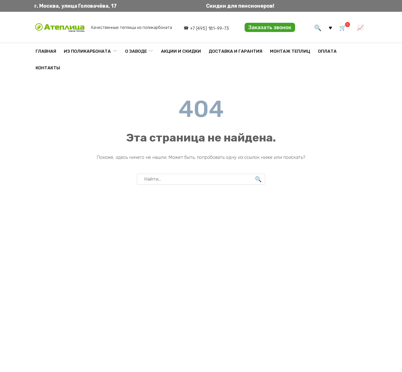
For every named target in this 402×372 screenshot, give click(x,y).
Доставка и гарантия (235, 51)
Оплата (327, 51)
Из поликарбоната (87, 51)
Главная (46, 51)
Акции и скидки (181, 51)
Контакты (48, 67)
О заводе (136, 51)
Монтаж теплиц (290, 51)
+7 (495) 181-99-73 (209, 28)
